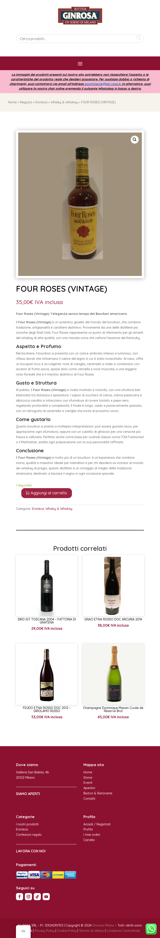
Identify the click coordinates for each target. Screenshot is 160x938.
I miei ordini (91, 835)
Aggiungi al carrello (49, 492)
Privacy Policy (45, 931)
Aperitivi (89, 788)
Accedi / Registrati (97, 824)
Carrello (89, 840)
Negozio (26, 102)
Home (12, 102)
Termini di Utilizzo (91, 931)
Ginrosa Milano (103, 925)
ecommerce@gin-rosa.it (102, 84)
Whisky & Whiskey (64, 102)
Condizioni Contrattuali (123, 931)
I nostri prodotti (27, 824)
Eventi (87, 783)
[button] (135, 140)
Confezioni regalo (29, 835)
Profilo (88, 829)
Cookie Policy (67, 931)
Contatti (89, 799)
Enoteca (41, 102)
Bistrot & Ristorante (97, 793)
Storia (87, 778)
